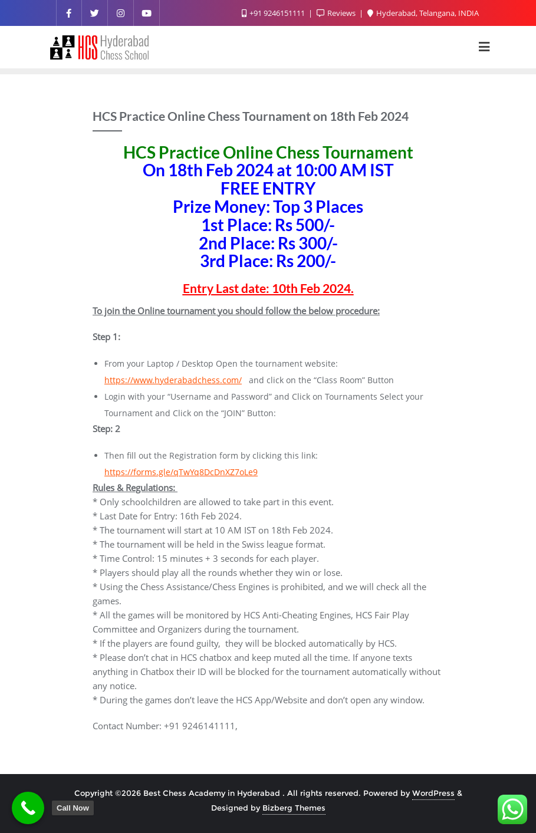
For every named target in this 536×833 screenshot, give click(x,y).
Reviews (337, 13)
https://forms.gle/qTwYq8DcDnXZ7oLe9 (181, 472)
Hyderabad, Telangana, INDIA (423, 13)
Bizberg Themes (293, 807)
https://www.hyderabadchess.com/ (173, 380)
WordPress (433, 793)
